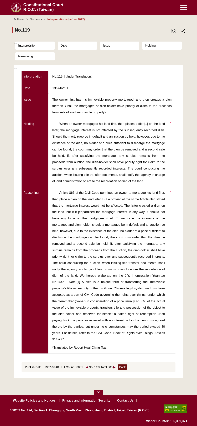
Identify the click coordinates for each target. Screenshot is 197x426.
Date (64, 45)
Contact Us (125, 400)
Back (122, 367)
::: (4, 3)
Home (20, 19)
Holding (150, 45)
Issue (106, 45)
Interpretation (27, 45)
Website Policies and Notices (34, 400)
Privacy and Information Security (86, 400)
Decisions (36, 19)
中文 (173, 31)
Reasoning (25, 56)
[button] (98, 392)
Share (183, 31)
